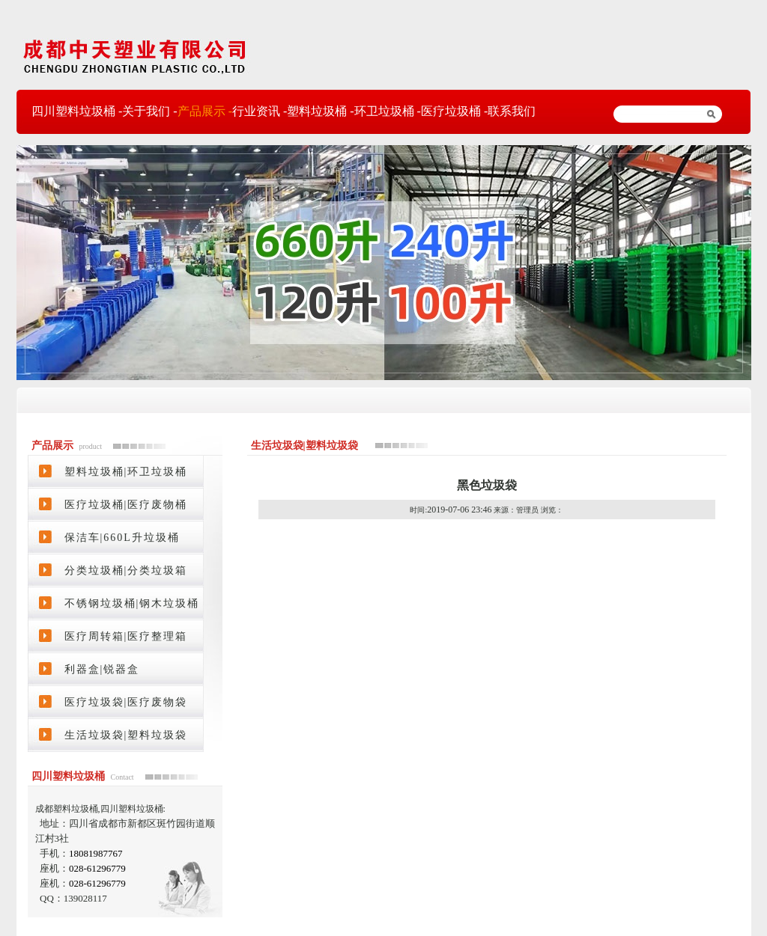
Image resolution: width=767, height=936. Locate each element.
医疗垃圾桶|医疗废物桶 (126, 504)
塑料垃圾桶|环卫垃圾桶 (126, 471)
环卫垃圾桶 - (387, 111)
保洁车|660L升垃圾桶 (122, 537)
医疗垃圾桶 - (454, 111)
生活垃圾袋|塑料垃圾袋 (126, 735)
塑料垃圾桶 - (320, 111)
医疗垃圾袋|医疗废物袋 (126, 702)
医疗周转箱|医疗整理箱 (126, 636)
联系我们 (512, 111)
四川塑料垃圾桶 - (76, 111)
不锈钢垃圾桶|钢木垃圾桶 (132, 603)
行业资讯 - (259, 111)
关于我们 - (149, 111)
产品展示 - (205, 111)
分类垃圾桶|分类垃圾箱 (126, 570)
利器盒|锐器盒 (102, 669)
